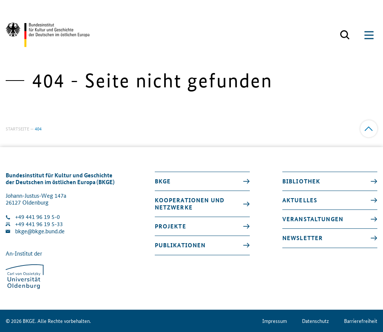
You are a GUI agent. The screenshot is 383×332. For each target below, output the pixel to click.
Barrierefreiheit (360, 320)
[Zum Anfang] (368, 128)
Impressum (274, 320)
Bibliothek (301, 181)
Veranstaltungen (312, 219)
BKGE (163, 181)
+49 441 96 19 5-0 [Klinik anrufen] (37, 216)
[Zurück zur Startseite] (47, 35)
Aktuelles (299, 200)
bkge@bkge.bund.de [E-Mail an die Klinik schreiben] (40, 231)
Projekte (170, 226)
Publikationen (180, 245)
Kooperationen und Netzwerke (189, 203)
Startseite (17, 128)
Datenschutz (315, 320)
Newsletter (302, 238)
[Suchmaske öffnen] (344, 35)
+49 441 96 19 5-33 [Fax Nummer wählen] (39, 224)
